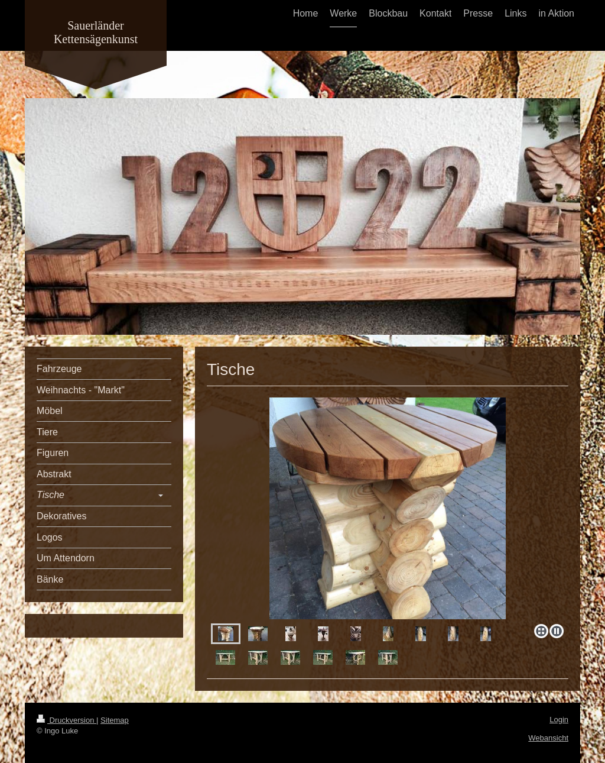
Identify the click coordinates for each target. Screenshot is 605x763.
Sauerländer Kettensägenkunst (96, 32)
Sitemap (114, 720)
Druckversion (66, 720)
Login (558, 719)
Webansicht (548, 737)
